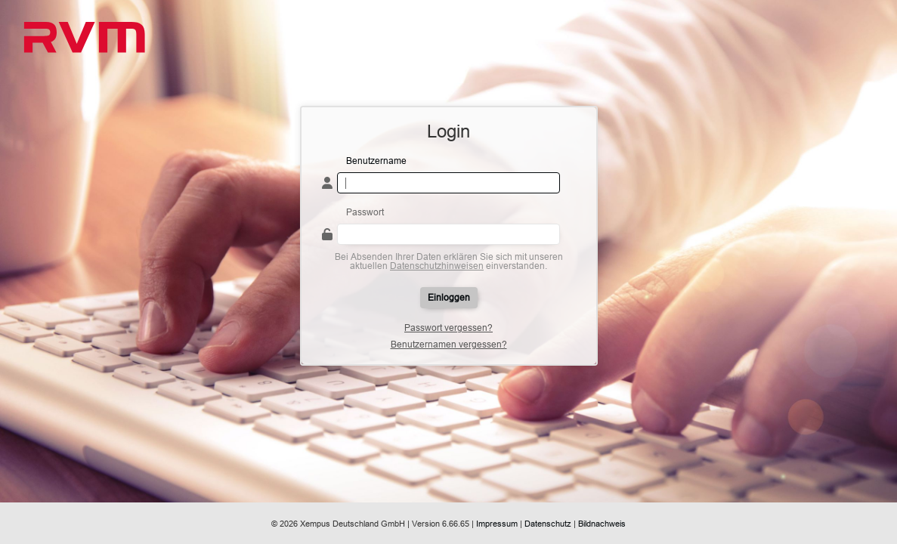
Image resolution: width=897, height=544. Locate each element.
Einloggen (449, 297)
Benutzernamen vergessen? (449, 344)
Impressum (497, 523)
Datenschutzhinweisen (437, 265)
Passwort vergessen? (448, 327)
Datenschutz (547, 523)
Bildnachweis (602, 523)
